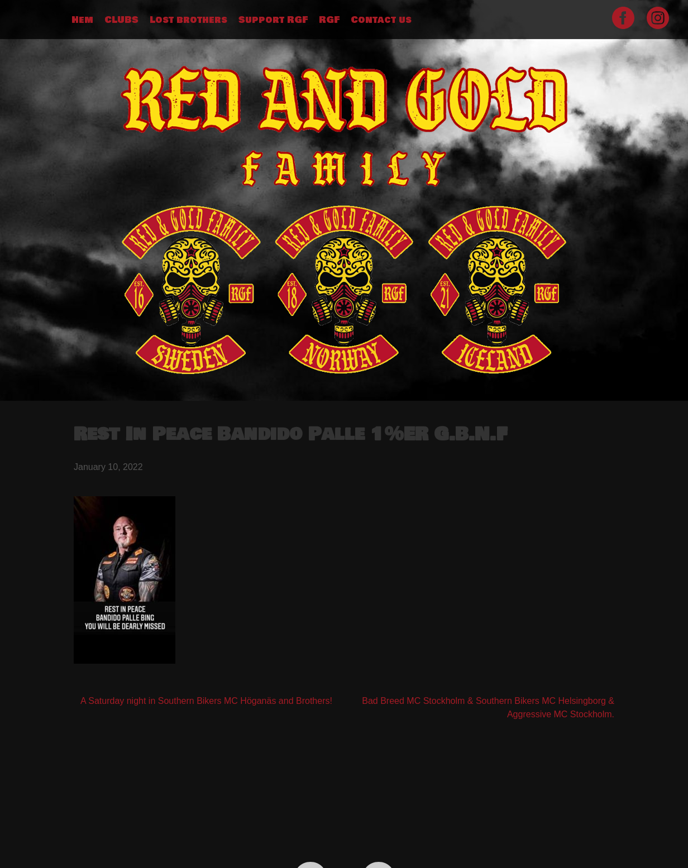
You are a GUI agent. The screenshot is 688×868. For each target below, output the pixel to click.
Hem (82, 20)
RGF (329, 20)
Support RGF (273, 20)
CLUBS (121, 20)
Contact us (381, 20)
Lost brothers (188, 20)
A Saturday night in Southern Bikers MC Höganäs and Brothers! (206, 701)
